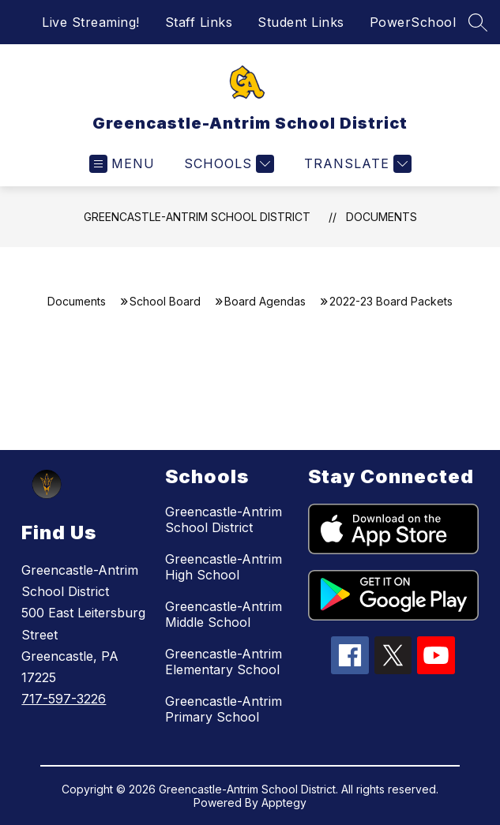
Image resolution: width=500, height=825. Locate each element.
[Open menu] (122, 164)
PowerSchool (413, 22)
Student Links (301, 22)
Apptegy (283, 802)
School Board (165, 301)
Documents (381, 216)
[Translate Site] (356, 164)
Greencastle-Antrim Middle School (223, 614)
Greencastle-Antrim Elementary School (223, 661)
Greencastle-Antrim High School (223, 567)
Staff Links (199, 22)
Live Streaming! (91, 22)
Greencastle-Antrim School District (197, 216)
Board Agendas (265, 301)
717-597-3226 (63, 699)
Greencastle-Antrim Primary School (223, 709)
